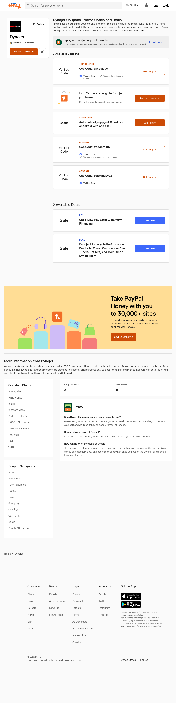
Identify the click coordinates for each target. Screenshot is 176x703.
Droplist (53, 594)
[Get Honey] (150, 122)
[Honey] (14, 6)
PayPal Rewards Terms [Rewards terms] (90, 102)
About (31, 594)
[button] (134, 660)
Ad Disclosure (79, 621)
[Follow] (38, 24)
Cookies (76, 642)
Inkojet (12, 403)
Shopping (13, 503)
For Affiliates (56, 614)
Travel (11, 497)
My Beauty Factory (18, 428)
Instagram (104, 608)
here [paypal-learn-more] (78, 660)
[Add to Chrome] (123, 337)
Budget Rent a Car (18, 416)
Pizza (11, 472)
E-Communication (82, 628)
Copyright (77, 601)
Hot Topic (13, 434)
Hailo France (15, 397)
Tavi (10, 440)
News (31, 614)
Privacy (76, 594)
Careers (32, 608)
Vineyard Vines (16, 410)
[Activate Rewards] (24, 51)
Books (11, 521)
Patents (76, 608)
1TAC (11, 447)
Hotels (12, 491)
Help (30, 601)
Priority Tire (14, 391)
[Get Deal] (150, 220)
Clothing (13, 509)
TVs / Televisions (17, 484)
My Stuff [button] (132, 5)
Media (31, 628)
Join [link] (156, 5)
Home (7, 553)
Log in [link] (166, 5)
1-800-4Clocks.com (19, 422)
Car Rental (14, 515)
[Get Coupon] (150, 71)
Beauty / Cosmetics (19, 528)
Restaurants (15, 478)
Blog (30, 621)
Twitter (102, 601)
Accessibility (79, 635)
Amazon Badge (57, 601)
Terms (75, 614)
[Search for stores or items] (73, 5)
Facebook (104, 594)
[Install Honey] (156, 42)
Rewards (54, 608)
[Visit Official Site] (42, 51)
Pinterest (104, 614)
